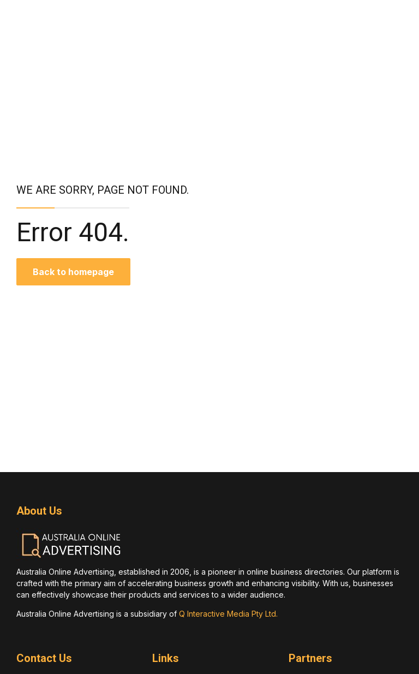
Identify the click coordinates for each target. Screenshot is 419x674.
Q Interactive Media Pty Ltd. (228, 613)
